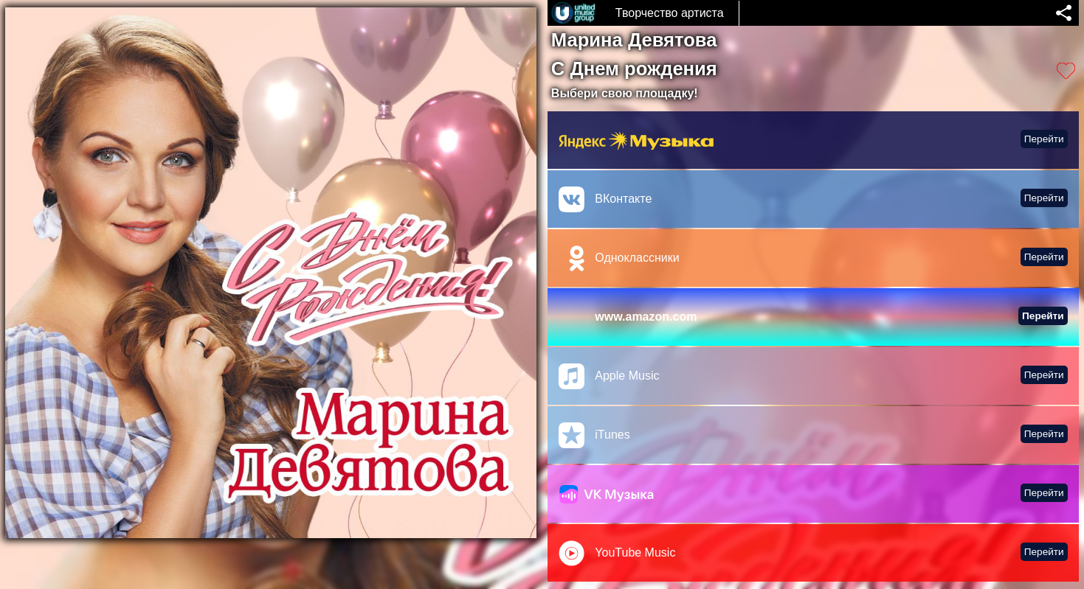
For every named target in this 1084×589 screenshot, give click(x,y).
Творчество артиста (669, 13)
